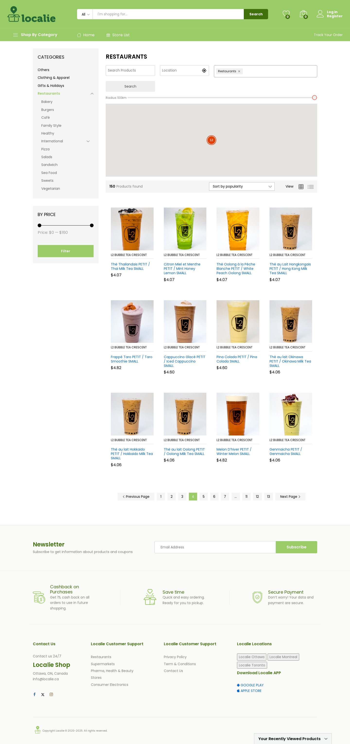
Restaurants (49, 93)
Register (335, 16)
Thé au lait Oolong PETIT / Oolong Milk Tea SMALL (184, 451)
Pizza (45, 149)
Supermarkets (103, 664)
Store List (118, 35)
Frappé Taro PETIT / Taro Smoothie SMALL (131, 359)
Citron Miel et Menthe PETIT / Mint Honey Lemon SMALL (182, 268)
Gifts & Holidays (51, 85)
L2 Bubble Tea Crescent (129, 255)
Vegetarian (50, 188)
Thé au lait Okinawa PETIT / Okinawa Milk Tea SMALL (290, 361)
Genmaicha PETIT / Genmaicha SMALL (286, 451)
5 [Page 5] (204, 496)
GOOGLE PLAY (250, 685)
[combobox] (279, 71)
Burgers (47, 109)
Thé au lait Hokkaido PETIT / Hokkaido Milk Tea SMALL (132, 454)
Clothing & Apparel (54, 77)
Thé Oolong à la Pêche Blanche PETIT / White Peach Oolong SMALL (236, 268)
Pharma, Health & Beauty (112, 670)
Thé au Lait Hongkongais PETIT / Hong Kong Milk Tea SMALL (290, 268)
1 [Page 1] (160, 496)
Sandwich (49, 164)
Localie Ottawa (251, 656)
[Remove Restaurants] (240, 71)
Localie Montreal (283, 656)
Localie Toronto (252, 665)
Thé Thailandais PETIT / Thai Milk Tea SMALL (130, 266)
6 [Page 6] (214, 496)
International (52, 141)
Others (43, 69)
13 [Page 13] (268, 496)
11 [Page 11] (246, 496)
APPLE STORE (249, 690)
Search (256, 14)
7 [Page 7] (225, 496)
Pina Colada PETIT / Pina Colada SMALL (237, 359)
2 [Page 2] (172, 496)
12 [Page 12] (257, 496)
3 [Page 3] (182, 496)
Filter (65, 251)
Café (45, 117)
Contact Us (173, 670)
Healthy (47, 133)
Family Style (51, 125)
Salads (46, 156)
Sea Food (49, 172)
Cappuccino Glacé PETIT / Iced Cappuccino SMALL (184, 361)
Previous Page (135, 496)
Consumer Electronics (109, 684)
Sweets (47, 180)
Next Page (290, 496)
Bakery (46, 101)
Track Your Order (328, 34)
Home (86, 35)
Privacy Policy (175, 656)
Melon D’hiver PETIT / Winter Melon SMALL (234, 451)
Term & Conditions (180, 664)
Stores (96, 677)
